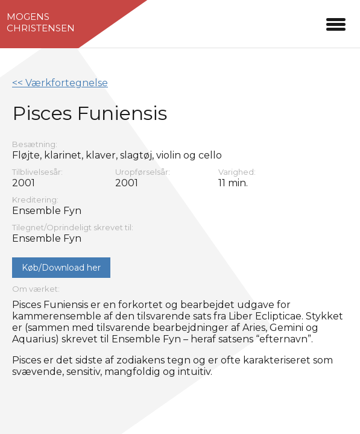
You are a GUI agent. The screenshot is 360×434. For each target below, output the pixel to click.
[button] (336, 22)
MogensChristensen (41, 22)
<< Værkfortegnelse (60, 83)
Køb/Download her (61, 267)
